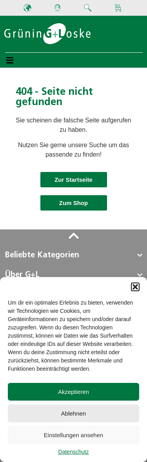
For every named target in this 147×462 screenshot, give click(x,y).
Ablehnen (73, 413)
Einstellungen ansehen (73, 435)
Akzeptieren (73, 391)
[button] (135, 287)
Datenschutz (73, 452)
